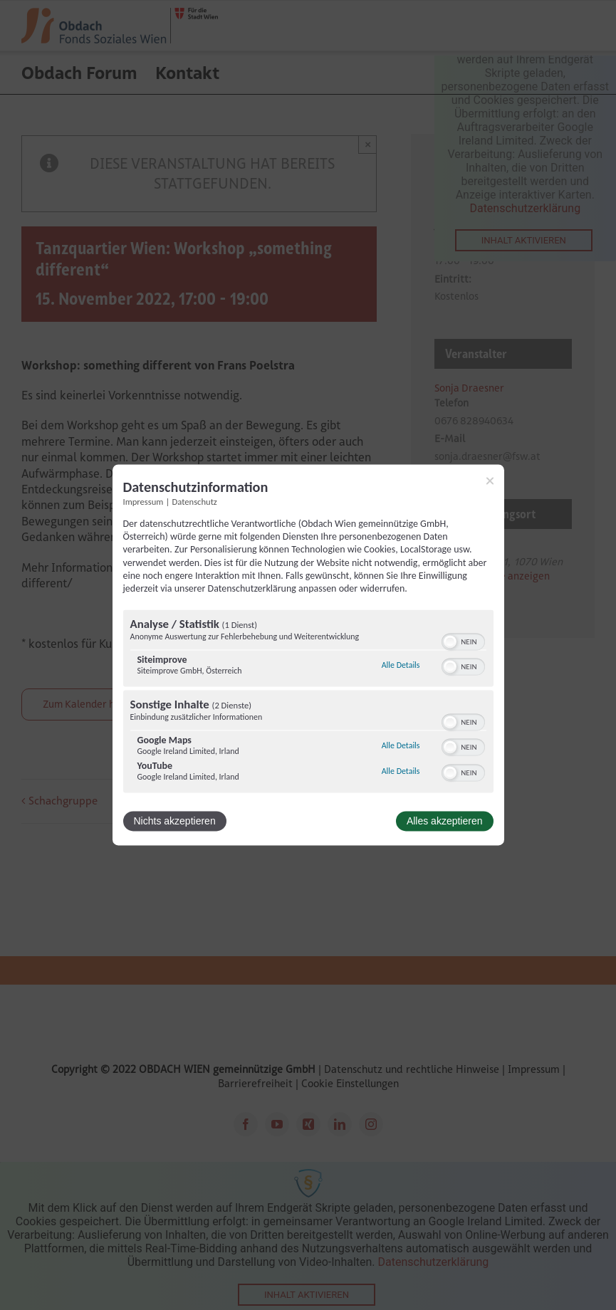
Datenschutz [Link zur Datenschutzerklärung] (194, 501)
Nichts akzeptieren (175, 821)
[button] (450, 642)
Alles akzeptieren (445, 821)
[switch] (463, 640)
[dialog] (308, 654)
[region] (308, 703)
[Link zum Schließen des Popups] (490, 480)
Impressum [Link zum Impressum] (143, 501)
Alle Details (401, 665)
